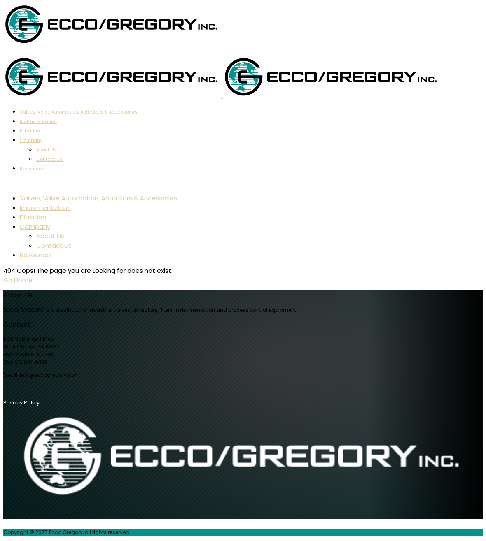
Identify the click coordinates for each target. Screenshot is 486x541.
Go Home (18, 280)
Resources (32, 168)
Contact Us (49, 159)
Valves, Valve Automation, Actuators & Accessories (79, 112)
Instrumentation (38, 121)
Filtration (30, 131)
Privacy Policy (21, 402)
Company (31, 140)
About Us (46, 149)
